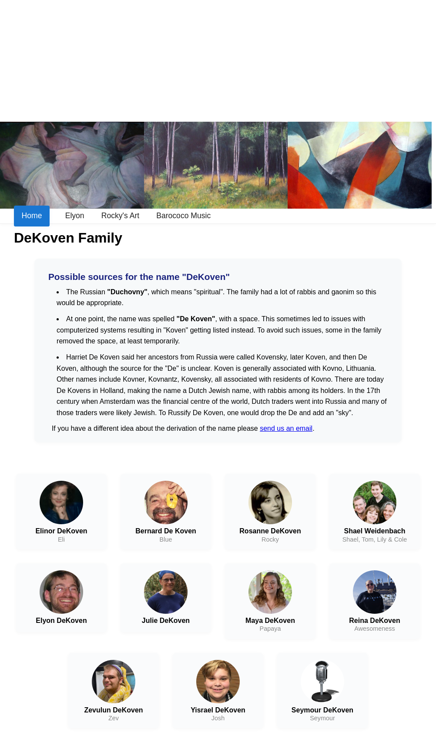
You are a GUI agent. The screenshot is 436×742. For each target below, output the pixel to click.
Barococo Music (183, 215)
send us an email (286, 428)
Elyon (74, 215)
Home (32, 215)
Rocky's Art (120, 215)
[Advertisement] (218, 61)
